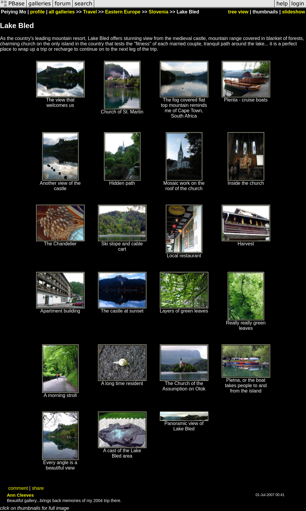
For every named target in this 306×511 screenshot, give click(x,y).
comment (18, 488)
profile (37, 11)
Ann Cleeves (20, 495)
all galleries (62, 11)
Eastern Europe (122, 11)
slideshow (293, 11)
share (38, 488)
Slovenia (159, 11)
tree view (238, 11)
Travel (90, 11)
